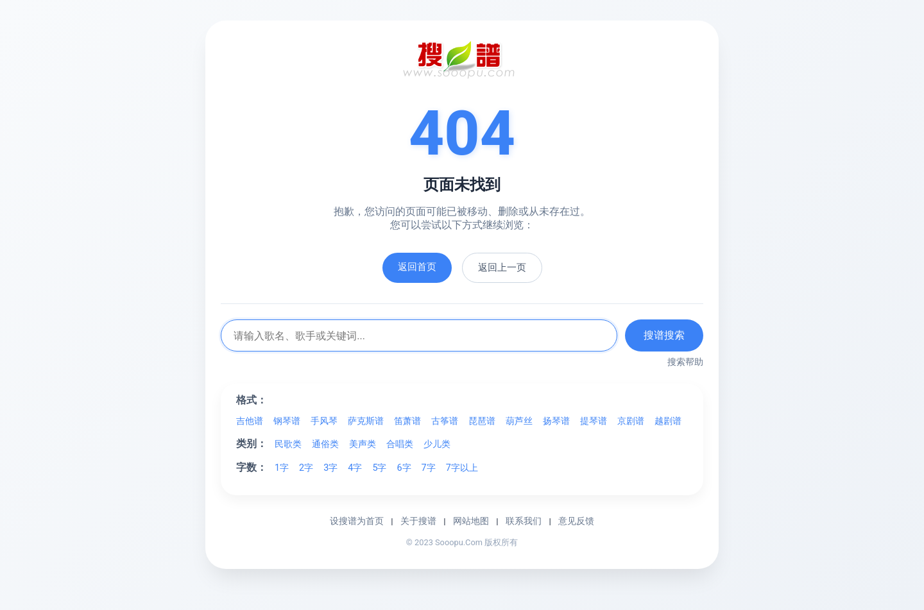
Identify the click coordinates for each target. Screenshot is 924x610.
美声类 (362, 444)
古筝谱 (444, 421)
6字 (404, 467)
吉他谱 (249, 421)
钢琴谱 (286, 421)
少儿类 (437, 444)
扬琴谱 (556, 421)
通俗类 (325, 444)
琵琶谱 (481, 421)
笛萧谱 (407, 421)
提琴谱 (593, 421)
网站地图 (471, 521)
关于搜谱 (418, 521)
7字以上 (462, 467)
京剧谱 (630, 421)
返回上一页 (502, 267)
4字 (355, 467)
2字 (306, 467)
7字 (429, 467)
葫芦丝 (519, 421)
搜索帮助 (685, 362)
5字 (379, 467)
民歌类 (288, 444)
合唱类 (399, 444)
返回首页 (417, 267)
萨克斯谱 (366, 421)
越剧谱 (667, 421)
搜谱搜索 (664, 335)
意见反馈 (576, 521)
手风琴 (324, 421)
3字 (330, 467)
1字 (282, 467)
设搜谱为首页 (357, 521)
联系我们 (524, 521)
